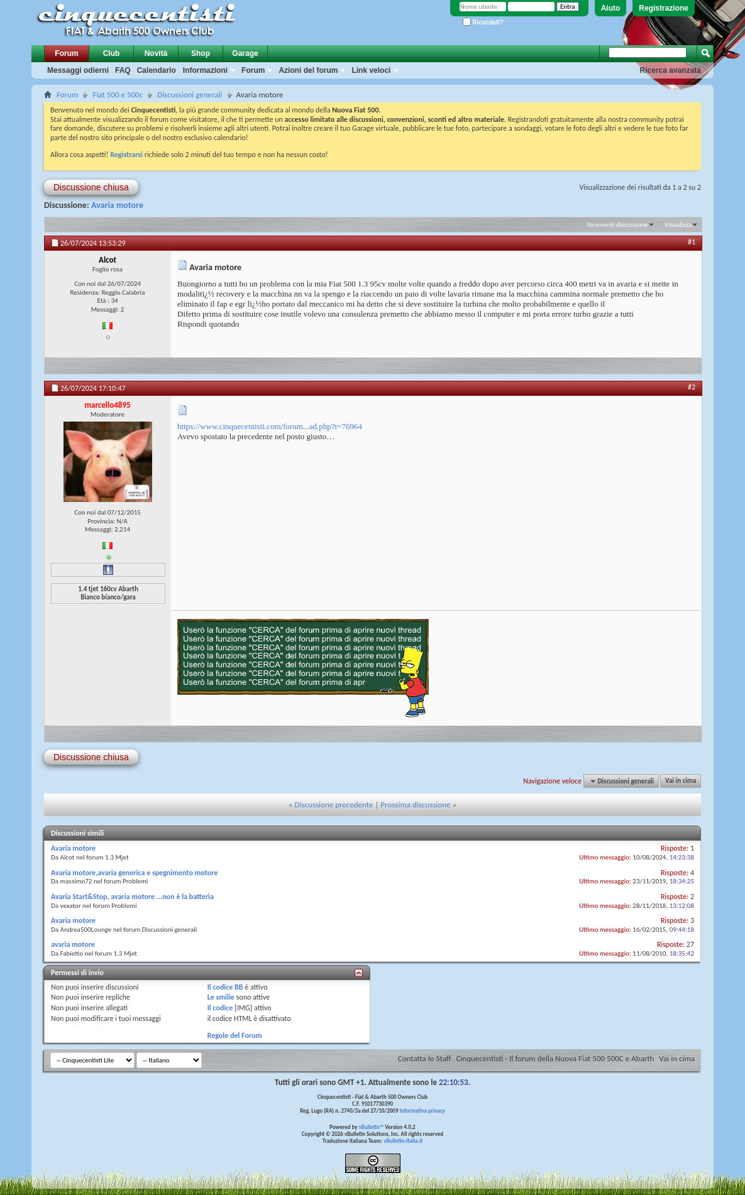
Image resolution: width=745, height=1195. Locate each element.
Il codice (220, 1007)
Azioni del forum (308, 70)
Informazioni (205, 70)
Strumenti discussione (617, 225)
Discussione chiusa (91, 187)
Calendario (156, 70)
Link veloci (370, 70)
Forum (66, 53)
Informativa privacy (421, 1110)
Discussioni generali (189, 94)
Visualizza (678, 225)
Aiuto (611, 8)
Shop (200, 53)
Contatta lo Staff (424, 1058)
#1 (691, 241)
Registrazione (663, 8)
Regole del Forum (234, 1035)
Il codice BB (225, 987)
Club (111, 53)
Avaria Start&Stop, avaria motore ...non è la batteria (132, 896)
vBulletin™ (371, 1126)
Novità (156, 53)
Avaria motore (117, 205)
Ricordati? (483, 22)
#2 (691, 387)
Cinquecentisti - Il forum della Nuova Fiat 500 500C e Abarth (555, 1058)
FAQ (123, 70)
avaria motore (73, 944)
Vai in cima (680, 781)
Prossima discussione (415, 804)
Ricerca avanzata (670, 70)
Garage (245, 53)
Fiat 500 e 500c (117, 94)
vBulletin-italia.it (403, 1140)
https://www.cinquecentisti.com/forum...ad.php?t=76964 (269, 426)
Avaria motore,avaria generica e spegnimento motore (134, 872)
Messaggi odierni (78, 70)
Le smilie (221, 997)
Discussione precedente (334, 804)
